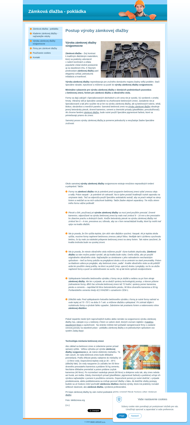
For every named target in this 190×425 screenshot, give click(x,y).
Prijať (121, 416)
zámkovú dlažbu (91, 112)
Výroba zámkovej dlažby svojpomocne (44, 42)
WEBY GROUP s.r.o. (97, 422)
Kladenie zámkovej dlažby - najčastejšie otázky (45, 35)
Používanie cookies (42, 53)
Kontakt (36, 57)
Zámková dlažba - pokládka (45, 29)
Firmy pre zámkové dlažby (45, 48)
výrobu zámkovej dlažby (139, 106)
